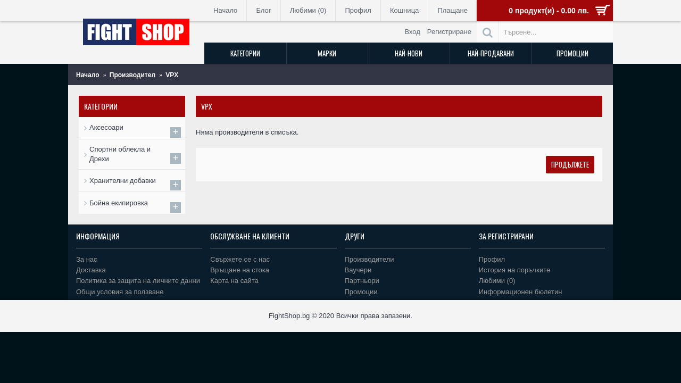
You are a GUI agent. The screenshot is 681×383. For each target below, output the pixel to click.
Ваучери (358, 270)
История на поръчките (514, 270)
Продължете (570, 164)
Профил (492, 259)
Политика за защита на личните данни (138, 281)
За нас (86, 259)
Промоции (361, 292)
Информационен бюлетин (520, 292)
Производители (369, 259)
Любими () (497, 281)
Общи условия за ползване (120, 292)
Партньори (362, 281)
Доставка (91, 270)
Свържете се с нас (240, 259)
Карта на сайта (234, 281)
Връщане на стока (239, 270)
